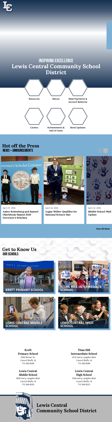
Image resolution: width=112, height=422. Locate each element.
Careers (34, 118)
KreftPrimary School (28, 351)
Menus (56, 89)
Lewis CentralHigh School (84, 373)
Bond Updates (78, 118)
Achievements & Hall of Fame (56, 120)
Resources (34, 89)
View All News (103, 228)
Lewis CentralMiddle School (28, 373)
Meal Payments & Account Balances (78, 91)
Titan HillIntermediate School (84, 351)
